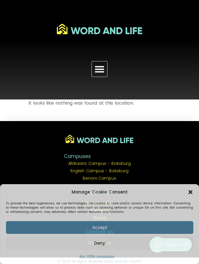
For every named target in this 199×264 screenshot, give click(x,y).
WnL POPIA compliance (96, 256)
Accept (99, 227)
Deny (99, 243)
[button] (190, 192)
